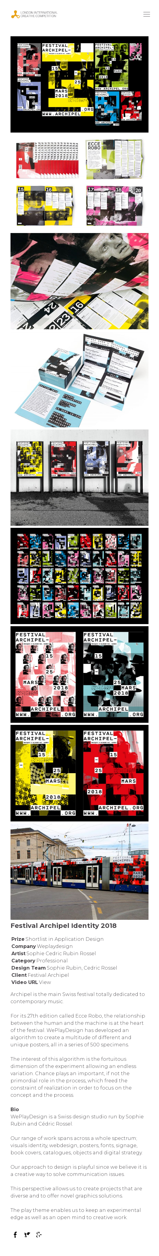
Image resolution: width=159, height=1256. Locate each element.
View (45, 982)
